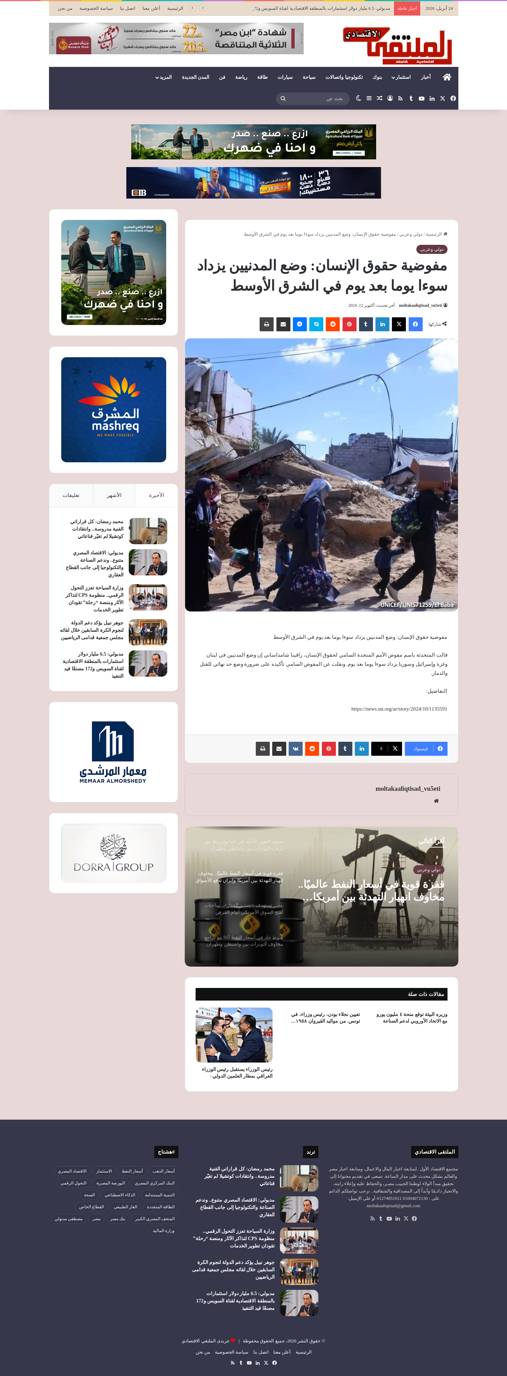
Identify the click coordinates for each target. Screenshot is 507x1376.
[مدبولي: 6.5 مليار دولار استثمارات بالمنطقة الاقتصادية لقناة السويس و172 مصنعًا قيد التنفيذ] (148, 663)
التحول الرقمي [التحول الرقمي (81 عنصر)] (73, 1183)
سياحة (309, 77)
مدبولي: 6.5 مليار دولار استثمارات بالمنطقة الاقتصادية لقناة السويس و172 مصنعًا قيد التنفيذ (235, 1301)
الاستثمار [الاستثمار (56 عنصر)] (104, 1171)
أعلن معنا (151, 8)
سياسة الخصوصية (96, 8)
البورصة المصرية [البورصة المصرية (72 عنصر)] (110, 1183)
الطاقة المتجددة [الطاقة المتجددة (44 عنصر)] (161, 1206)
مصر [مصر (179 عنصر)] (96, 1218)
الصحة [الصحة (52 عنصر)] (89, 1194)
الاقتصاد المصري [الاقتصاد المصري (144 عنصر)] (72, 1171)
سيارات (285, 77)
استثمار (403, 77)
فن (222, 77)
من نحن (65, 8)
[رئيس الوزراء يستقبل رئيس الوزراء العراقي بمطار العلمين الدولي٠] (234, 1035)
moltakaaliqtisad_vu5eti (420, 305)
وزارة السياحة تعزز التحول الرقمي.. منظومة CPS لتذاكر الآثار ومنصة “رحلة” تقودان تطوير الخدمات (234, 1239)
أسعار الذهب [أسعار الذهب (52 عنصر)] (164, 1171)
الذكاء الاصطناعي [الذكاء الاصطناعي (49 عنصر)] (120, 1194)
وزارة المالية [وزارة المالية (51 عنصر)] (164, 1230)
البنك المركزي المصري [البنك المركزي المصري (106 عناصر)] (155, 1183)
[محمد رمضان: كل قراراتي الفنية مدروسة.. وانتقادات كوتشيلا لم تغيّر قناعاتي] (148, 531)
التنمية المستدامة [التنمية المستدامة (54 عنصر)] (160, 1194)
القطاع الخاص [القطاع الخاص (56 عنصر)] (91, 1206)
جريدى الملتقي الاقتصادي (206, 1340)
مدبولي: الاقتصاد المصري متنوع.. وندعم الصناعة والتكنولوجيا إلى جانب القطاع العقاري (235, 1207)
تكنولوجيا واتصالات (344, 77)
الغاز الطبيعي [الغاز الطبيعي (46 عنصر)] (125, 1206)
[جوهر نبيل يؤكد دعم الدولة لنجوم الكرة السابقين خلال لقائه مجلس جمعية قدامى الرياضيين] (148, 632)
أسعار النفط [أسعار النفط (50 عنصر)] (132, 1171)
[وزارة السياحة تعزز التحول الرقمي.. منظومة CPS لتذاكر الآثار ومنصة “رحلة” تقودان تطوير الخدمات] (148, 597)
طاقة (262, 77)
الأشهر (114, 495)
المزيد (166, 77)
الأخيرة (156, 495)
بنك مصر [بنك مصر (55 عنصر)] (117, 1218)
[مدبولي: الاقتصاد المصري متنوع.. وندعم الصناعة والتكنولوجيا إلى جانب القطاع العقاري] (148, 562)
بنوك (377, 77)
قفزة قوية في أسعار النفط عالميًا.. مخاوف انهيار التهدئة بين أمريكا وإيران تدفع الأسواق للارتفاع (371, 890)
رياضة (241, 77)
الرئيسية (175, 8)
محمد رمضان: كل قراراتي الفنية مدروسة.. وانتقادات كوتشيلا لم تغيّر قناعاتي (97, 529)
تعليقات (71, 495)
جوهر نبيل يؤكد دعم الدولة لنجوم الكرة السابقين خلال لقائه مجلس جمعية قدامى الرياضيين (92, 630)
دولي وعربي (410, 234)
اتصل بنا (127, 8)
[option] (321, 897)
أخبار (426, 77)
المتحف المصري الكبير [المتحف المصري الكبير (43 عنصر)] (155, 1218)
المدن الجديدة (196, 77)
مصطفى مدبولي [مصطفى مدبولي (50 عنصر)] (69, 1218)
